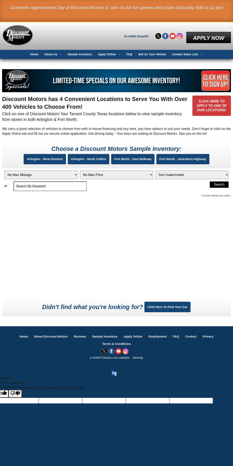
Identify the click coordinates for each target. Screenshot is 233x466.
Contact (198, 343)
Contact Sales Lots (185, 50)
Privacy (217, 343)
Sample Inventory (80, 50)
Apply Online (107, 50)
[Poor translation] (15, 402)
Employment (162, 343)
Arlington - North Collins (83, 157)
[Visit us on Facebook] (165, 34)
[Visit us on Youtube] (172, 34)
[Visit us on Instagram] (179, 34)
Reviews (76, 343)
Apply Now (208, 34)
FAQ (129, 50)
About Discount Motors (44, 343)
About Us (50, 50)
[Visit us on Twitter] (158, 34)
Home (34, 50)
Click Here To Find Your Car (167, 311)
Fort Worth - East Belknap (136, 157)
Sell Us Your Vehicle (152, 50)
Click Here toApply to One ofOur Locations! (210, 106)
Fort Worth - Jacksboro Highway (195, 157)
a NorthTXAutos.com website (109, 366)
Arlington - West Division (32, 157)
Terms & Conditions (116, 351)
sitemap (139, 366)
